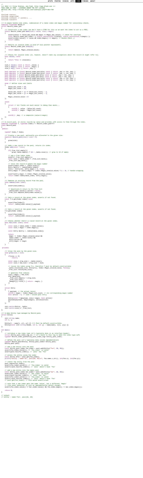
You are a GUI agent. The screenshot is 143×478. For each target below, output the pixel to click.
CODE (78, 1)
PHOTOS (58, 1)
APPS (72, 1)
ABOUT (92, 1)
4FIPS (50, 1)
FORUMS (85, 1)
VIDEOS (66, 1)
